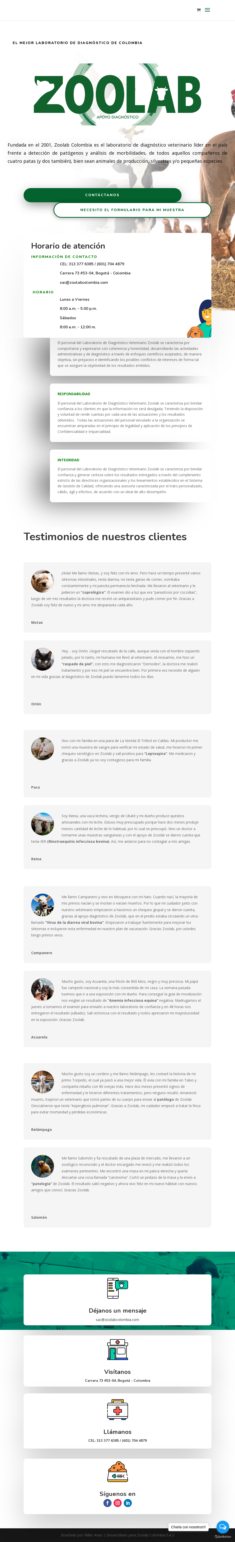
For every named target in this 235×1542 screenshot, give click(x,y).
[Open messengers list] (222, 1527)
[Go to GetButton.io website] (223, 1536)
